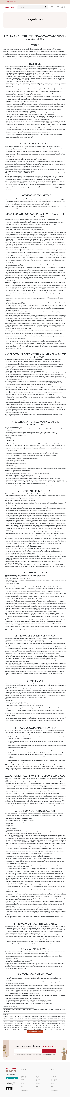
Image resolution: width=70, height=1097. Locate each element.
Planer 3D (22, 1083)
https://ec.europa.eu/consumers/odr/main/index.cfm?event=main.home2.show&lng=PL (30, 1000)
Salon (37, 1074)
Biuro (37, 1086)
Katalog (22, 1087)
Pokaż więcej (24, 1090)
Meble (22, 1074)
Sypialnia (37, 1077)
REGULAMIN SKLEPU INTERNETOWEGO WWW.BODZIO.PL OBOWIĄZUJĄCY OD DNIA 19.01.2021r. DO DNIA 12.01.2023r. (33, 1025)
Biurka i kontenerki (54, 1087)
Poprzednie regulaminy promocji (35, 1031)
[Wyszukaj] (31, 7)
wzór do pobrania (62, 646)
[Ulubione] (58, 7)
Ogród (37, 1085)
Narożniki (53, 1074)
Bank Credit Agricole (60, 566)
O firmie (22, 1085)
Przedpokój (38, 1083)
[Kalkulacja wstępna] (55, 7)
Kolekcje (22, 1079)
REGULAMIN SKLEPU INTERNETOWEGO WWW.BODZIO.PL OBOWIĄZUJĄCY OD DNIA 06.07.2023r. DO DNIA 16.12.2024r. (34, 1021)
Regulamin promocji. (58, 1)
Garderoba (38, 1079)
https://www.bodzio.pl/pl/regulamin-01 (20, 177)
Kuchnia (37, 1076)
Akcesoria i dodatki (24, 1077)
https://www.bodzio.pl (44, 73)
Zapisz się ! (49, 1050)
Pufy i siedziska (54, 1079)
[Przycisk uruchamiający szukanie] (45, 7)
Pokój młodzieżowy (39, 1080)
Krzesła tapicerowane (55, 1080)
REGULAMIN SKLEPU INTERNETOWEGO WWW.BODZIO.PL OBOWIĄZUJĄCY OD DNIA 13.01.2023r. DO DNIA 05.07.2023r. (34, 1023)
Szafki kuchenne (54, 1085)
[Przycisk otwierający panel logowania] (62, 7)
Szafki (52, 1086)
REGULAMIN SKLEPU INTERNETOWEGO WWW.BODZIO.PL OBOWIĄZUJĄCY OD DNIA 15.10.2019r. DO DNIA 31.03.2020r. (33, 1029)
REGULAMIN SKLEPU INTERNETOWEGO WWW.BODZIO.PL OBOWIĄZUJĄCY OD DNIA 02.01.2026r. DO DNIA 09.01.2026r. (34, 1018)
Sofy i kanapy (53, 1076)
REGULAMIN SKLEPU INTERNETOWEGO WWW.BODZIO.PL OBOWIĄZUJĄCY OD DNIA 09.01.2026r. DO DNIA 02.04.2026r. (34, 1016)
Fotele (52, 1077)
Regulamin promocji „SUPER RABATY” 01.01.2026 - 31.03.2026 (18, 1008)
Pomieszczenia (24, 1076)
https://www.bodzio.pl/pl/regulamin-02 (39, 177)
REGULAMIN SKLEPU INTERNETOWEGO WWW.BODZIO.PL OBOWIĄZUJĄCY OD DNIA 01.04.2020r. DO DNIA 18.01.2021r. (33, 1027)
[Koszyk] (52, 7)
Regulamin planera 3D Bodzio (10, 1006)
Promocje (23, 1080)
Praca (22, 1086)
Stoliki (52, 1083)
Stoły (52, 1082)
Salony (22, 1082)
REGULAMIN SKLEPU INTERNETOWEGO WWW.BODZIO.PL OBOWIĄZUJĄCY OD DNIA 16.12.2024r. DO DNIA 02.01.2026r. (34, 1020)
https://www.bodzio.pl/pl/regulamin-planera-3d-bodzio (19, 137)
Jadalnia (37, 1082)
